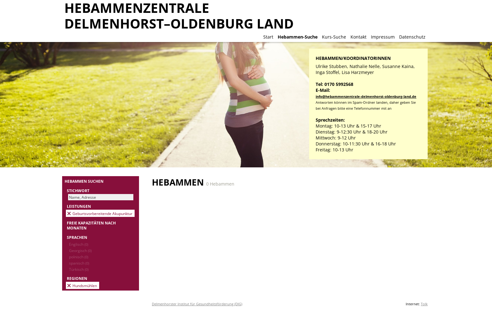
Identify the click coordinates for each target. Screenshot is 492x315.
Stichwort (78, 190)
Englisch (78, 244)
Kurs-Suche (334, 37)
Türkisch (78, 269)
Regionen (77, 278)
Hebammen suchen (84, 181)
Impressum (383, 37)
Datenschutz (412, 37)
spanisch (79, 262)
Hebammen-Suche (298, 37)
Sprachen (77, 237)
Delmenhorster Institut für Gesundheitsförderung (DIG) (197, 304)
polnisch (78, 256)
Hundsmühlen (84, 285)
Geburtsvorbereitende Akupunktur (102, 213)
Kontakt (358, 37)
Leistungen (79, 206)
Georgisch (80, 250)
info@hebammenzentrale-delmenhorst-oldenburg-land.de (366, 96)
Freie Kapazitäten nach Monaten (91, 225)
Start (268, 37)
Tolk (424, 304)
